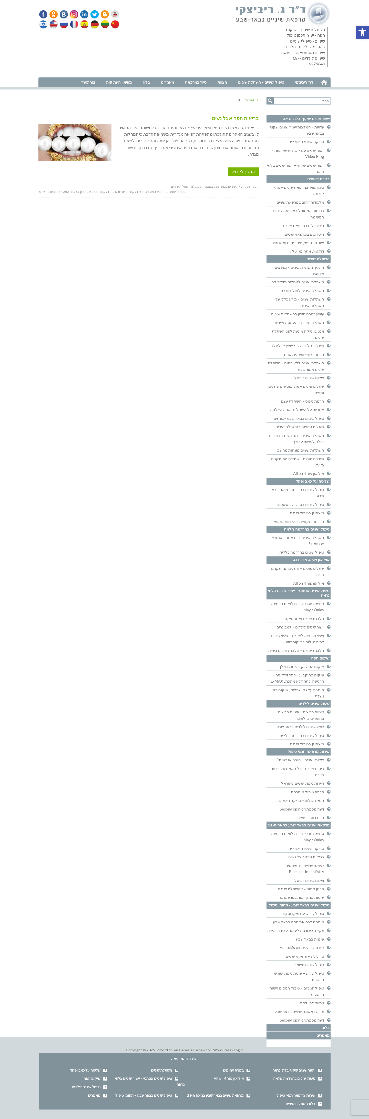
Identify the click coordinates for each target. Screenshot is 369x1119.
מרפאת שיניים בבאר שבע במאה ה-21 (222, 186)
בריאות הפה (171, 192)
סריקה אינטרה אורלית (306, 141)
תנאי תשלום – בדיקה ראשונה (300, 800)
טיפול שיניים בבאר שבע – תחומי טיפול (143, 1095)
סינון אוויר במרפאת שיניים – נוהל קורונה (298, 190)
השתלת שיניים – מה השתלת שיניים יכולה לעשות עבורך (296, 438)
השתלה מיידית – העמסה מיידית (299, 322)
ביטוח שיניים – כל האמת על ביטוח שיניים (297, 771)
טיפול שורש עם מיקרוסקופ (302, 913)
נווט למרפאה (49, 74)
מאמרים (323, 1035)
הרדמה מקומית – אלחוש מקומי (299, 521)
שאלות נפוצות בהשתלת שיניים (299, 426)
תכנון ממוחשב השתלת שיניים (301, 888)
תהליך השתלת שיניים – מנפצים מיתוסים (299, 270)
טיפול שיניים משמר (309, 964)
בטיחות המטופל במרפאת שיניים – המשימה (297, 213)
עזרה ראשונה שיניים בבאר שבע (299, 1011)
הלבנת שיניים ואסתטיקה (304, 618)
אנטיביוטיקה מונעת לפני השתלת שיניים (298, 334)
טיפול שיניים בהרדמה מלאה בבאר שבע (297, 492)
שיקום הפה (320, 658)
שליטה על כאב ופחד (313, 481)
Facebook (44, 14)
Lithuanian (104, 24)
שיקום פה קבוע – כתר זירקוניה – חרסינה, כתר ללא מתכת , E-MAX (297, 678)
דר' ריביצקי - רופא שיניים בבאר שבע (283, 14)
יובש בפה (156, 192)
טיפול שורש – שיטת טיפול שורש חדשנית (299, 976)
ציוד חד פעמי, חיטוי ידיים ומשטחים (297, 242)
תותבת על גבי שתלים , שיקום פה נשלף (298, 692)
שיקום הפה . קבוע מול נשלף (301, 666)
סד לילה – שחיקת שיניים (305, 956)
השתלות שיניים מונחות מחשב (300, 450)
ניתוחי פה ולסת (312, 1003)
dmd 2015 (165, 1050)
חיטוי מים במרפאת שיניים (304, 234)
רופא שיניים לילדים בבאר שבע (300, 726)
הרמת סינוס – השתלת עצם (302, 401)
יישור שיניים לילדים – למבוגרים (300, 627)
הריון (46, 192)
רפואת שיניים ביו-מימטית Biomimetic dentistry (304, 868)
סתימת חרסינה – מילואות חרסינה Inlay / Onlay (297, 606)
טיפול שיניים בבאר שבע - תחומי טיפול (299, 905)
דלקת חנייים (130, 192)
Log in (238, 1050)
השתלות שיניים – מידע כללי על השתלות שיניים (299, 302)
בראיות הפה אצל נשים (64, 192)
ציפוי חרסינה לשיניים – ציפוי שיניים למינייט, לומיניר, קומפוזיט (297, 638)
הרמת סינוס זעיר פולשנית (304, 354)
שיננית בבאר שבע (310, 939)
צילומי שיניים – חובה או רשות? (300, 759)
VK (63, 14)
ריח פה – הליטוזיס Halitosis (302, 947)
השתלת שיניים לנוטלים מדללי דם (297, 281)
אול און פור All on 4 (308, 473)
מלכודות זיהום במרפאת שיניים (300, 202)
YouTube (113, 14)
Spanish (84, 24)
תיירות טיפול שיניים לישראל (302, 783)
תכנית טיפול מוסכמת (307, 792)
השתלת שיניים (318, 259)
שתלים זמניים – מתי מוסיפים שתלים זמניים (296, 389)
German (94, 24)
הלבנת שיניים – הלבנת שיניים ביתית (296, 650)
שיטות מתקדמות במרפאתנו (302, 897)
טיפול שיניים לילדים (314, 703)
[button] (362, 32)
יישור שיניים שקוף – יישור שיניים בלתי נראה (295, 168)
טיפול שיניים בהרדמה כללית (302, 552)
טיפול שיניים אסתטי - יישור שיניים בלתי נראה (299, 592)
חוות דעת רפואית (310, 817)
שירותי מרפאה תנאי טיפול (309, 751)
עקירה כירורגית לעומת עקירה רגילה (295, 930)
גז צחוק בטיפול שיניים (307, 513)
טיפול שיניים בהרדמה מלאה (307, 529)
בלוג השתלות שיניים (184, 186)
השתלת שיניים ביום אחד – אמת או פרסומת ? (297, 540)
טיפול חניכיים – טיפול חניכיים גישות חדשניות (297, 991)
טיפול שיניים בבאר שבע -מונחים (299, 418)
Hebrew (44, 24)
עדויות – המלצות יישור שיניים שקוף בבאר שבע (296, 130)
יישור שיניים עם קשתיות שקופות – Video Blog (298, 153)
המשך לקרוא (243, 171)
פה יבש (144, 192)
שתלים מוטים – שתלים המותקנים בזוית (297, 461)
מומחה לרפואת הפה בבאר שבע (298, 922)
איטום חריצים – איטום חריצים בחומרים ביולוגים (301, 715)
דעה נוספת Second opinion (302, 809)
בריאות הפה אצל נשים (235, 118)
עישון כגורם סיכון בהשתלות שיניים (297, 314)
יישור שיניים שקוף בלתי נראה (306, 118)
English (54, 24)
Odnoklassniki (53, 14)
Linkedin (83, 14)
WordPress (222, 1050)
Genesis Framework (195, 1050)
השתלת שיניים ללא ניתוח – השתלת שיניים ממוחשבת (296, 366)
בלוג (326, 1027)
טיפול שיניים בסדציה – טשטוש (300, 504)
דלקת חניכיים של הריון (94, 192)
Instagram (73, 14)
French (74, 24)
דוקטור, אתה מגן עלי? (307, 251)
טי (39, 192)
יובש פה (115, 192)
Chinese (114, 24)
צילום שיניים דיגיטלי (309, 377)
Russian (64, 24)
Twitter (93, 14)
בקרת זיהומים (318, 179)
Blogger (103, 14)
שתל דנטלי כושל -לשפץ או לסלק (297, 345)
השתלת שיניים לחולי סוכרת (302, 290)
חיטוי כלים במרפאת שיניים (303, 225)
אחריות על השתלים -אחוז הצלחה (297, 409)
